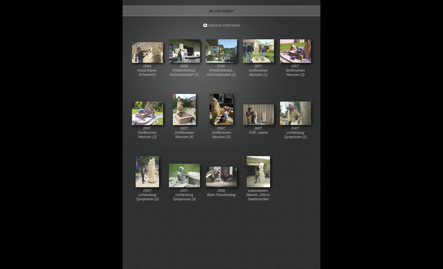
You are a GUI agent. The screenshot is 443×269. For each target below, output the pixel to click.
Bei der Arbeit (221, 11)
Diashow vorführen (224, 25)
